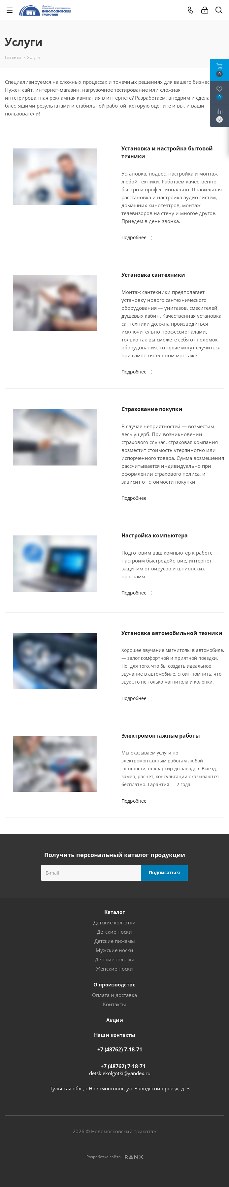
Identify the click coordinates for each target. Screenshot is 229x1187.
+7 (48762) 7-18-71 (119, 1049)
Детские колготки (114, 922)
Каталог (114, 912)
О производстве (114, 984)
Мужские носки (114, 950)
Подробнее (137, 237)
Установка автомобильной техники (171, 633)
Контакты (114, 1004)
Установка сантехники (153, 274)
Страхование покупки (151, 409)
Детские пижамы (114, 941)
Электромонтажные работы (160, 735)
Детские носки (114, 931)
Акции (114, 1020)
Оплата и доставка (114, 995)
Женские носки (114, 968)
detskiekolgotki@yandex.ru (119, 1073)
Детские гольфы (114, 959)
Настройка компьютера (154, 535)
